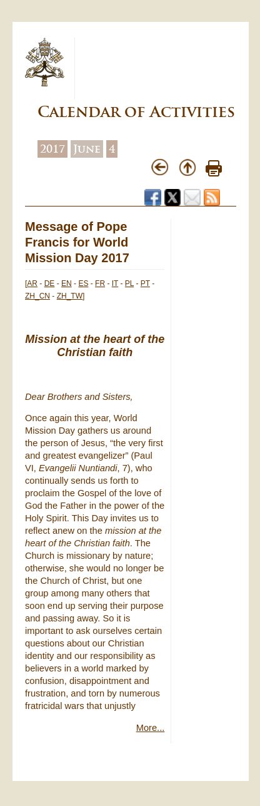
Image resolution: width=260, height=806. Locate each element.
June (87, 149)
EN (66, 283)
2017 (52, 149)
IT (115, 283)
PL (129, 283)
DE (49, 283)
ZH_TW (69, 296)
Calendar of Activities (136, 111)
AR (32, 283)
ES (83, 283)
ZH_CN (37, 296)
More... (150, 728)
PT (145, 283)
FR (100, 283)
